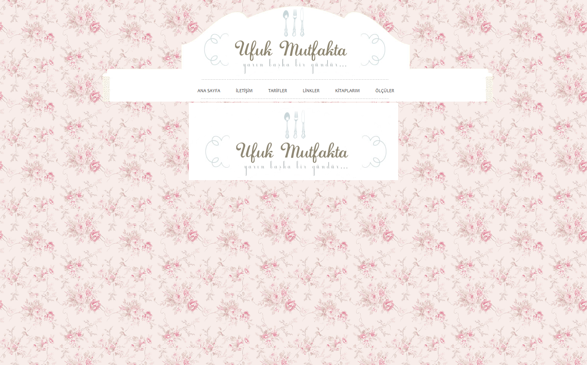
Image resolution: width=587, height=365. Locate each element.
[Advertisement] (447, 227)
